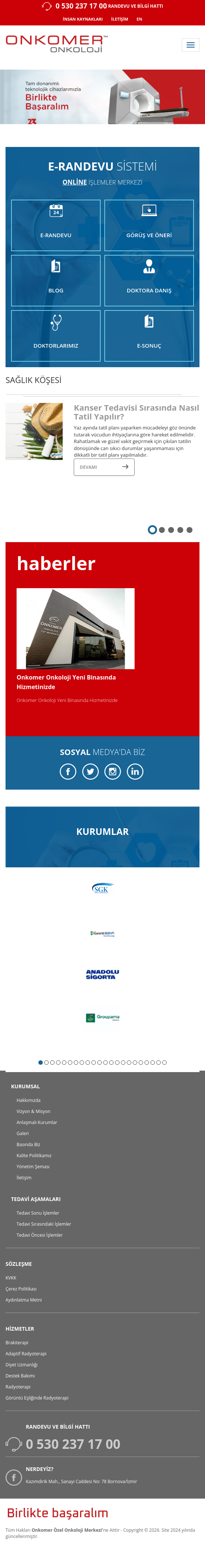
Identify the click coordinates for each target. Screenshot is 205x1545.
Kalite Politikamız (34, 1155)
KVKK (11, 1278)
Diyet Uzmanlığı (22, 1365)
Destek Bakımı (20, 1376)
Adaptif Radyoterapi (26, 1354)
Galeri (23, 1133)
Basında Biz (28, 1144)
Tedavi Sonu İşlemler (38, 1213)
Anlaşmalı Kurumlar (37, 1122)
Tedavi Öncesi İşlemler (40, 1235)
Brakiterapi (17, 1342)
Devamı (104, 467)
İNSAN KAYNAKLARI (82, 19)
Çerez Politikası (21, 1289)
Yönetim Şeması (33, 1166)
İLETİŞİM (119, 19)
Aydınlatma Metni (24, 1300)
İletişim (24, 1177)
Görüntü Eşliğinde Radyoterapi (37, 1398)
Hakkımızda (29, 1100)
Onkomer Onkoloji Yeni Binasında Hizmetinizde (67, 700)
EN (139, 19)
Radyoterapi (18, 1387)
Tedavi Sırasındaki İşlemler (44, 1224)
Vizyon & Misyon (34, 1111)
